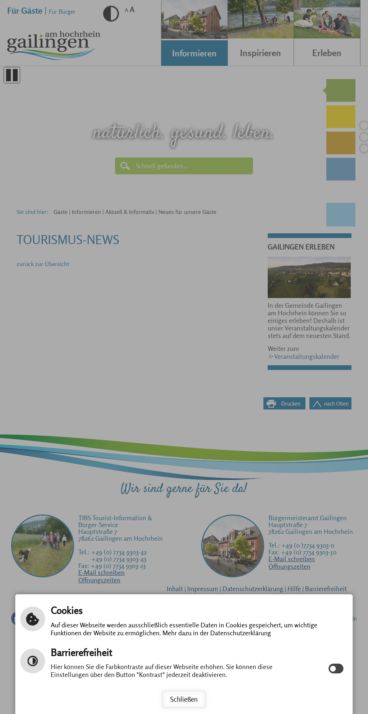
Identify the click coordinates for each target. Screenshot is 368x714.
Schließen (184, 699)
